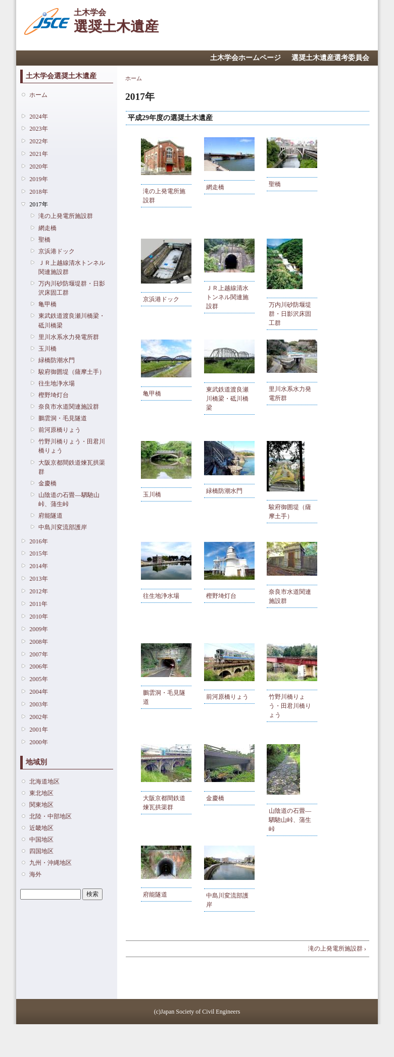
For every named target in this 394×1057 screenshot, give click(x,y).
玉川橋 (47, 348)
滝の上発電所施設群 (65, 215)
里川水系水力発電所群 (68, 337)
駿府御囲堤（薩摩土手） (71, 371)
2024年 (38, 116)
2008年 (38, 641)
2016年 (38, 541)
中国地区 (41, 839)
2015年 (38, 553)
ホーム (38, 94)
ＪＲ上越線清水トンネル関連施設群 (71, 267)
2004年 (38, 691)
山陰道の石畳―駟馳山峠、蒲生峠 (68, 499)
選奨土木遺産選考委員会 (330, 58)
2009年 (38, 629)
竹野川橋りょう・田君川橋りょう (71, 446)
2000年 (38, 742)
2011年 (38, 603)
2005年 (38, 679)
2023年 (38, 128)
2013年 (38, 578)
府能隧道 (50, 515)
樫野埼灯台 (53, 395)
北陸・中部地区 (50, 816)
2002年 (38, 716)
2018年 (38, 191)
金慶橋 (47, 483)
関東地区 (41, 804)
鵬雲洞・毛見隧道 (62, 418)
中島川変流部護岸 (62, 527)
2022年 (38, 141)
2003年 (38, 704)
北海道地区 (44, 781)
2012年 (38, 591)
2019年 (38, 179)
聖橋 (44, 239)
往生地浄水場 (56, 383)
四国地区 (41, 851)
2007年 (38, 654)
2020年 (38, 166)
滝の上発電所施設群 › (337, 948)
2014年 (38, 566)
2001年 (38, 729)
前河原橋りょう (59, 429)
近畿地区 (41, 827)
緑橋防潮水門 (56, 360)
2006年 (38, 666)
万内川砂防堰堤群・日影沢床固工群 (71, 288)
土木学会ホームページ (245, 58)
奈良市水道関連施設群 (68, 406)
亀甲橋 (47, 304)
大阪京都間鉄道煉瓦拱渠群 (71, 467)
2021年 (38, 153)
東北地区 (41, 793)
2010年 (38, 616)
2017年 (38, 204)
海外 (35, 874)
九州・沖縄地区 (50, 862)
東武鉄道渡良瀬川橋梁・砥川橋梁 (71, 320)
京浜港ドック (56, 251)
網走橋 (47, 228)
